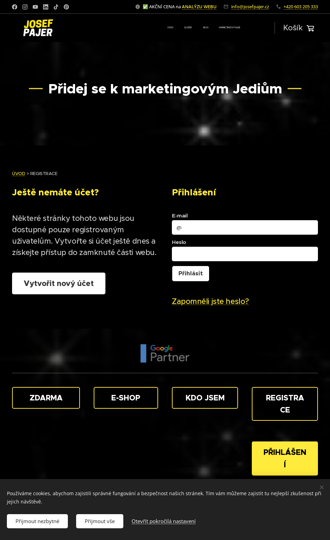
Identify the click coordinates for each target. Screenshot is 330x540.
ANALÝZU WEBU (199, 6)
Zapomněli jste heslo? (210, 301)
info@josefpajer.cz (250, 6)
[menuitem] (209, 28)
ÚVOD (18, 173)
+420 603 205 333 (300, 6)
